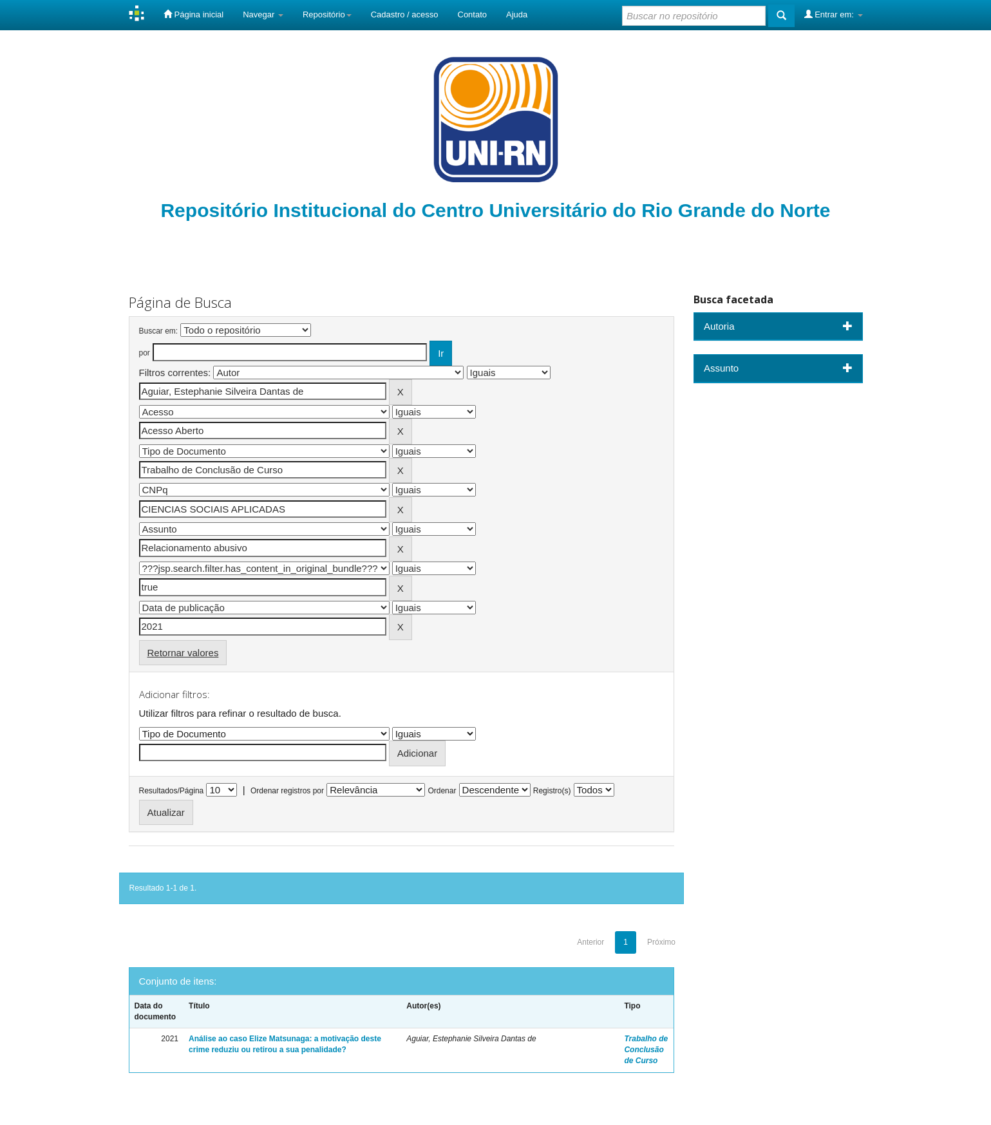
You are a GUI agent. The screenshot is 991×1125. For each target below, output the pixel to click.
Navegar (263, 14)
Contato (472, 14)
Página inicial (193, 14)
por (144, 352)
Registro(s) (552, 790)
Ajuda (516, 14)
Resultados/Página (171, 790)
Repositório (327, 14)
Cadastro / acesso (405, 14)
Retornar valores (183, 652)
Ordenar (442, 790)
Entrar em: (833, 14)
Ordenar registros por (287, 790)
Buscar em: (158, 331)
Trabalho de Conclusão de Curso (646, 1049)
